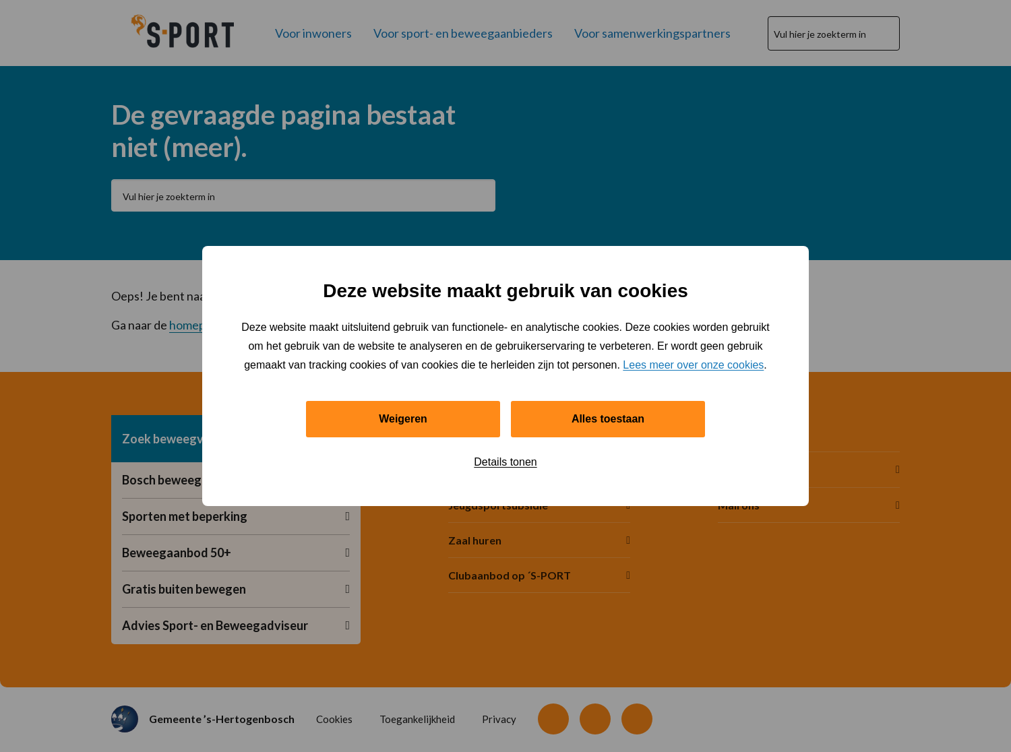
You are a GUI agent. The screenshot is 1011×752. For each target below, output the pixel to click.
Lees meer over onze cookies (693, 364)
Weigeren (403, 419)
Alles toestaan (608, 419)
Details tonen (505, 462)
